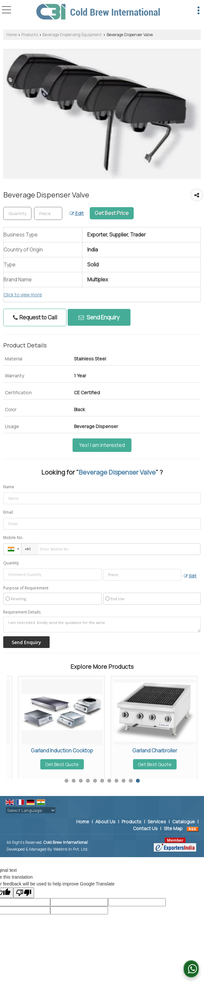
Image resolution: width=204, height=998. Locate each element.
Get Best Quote (50, 764)
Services (157, 821)
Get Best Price (112, 213)
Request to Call (35, 317)
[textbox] (48, 213)
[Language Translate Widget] (31, 810)
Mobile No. (13, 537)
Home (11, 34)
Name (8, 487)
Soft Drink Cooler (143, 750)
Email (8, 512)
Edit (77, 213)
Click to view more (23, 294)
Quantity (11, 563)
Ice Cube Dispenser (50, 750)
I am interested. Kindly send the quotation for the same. (102, 624)
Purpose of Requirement (25, 588)
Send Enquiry (99, 317)
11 (138, 781)
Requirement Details (22, 612)
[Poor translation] (23, 892)
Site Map (173, 828)
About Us (105, 821)
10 (131, 781)
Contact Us (145, 828)
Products (29, 34)
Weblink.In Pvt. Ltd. (70, 849)
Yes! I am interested (102, 445)
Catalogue (183, 821)
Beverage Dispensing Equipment (72, 34)
